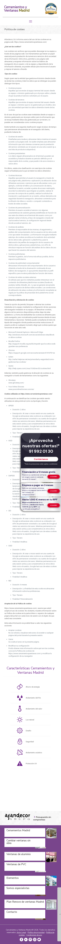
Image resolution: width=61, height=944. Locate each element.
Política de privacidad (36, 932)
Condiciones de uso (34, 935)
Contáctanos (41, 459)
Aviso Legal (21, 932)
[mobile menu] (30, 21)
